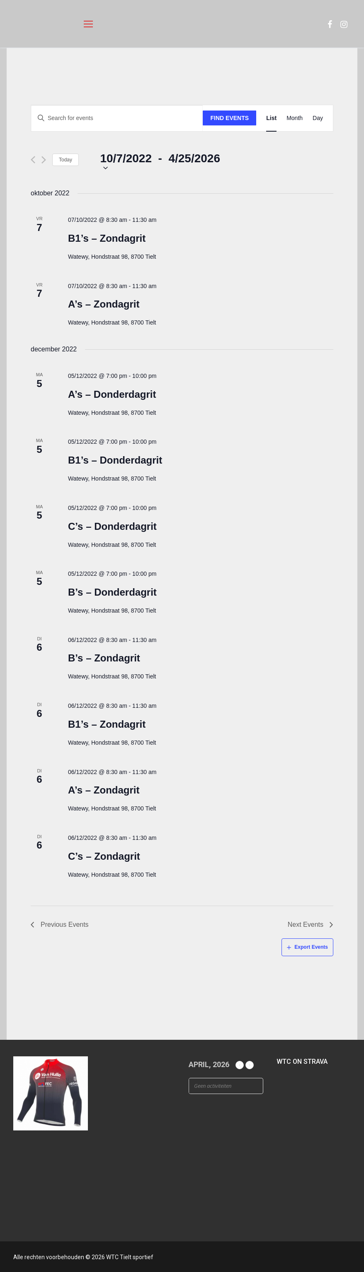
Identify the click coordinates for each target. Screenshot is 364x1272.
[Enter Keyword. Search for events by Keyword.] (117, 118)
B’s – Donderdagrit (112, 592)
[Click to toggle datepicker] (160, 160)
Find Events (230, 118)
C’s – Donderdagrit (112, 526)
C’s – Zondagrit (104, 856)
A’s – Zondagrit (103, 304)
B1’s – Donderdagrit (115, 460)
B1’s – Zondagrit (107, 238)
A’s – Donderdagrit (112, 394)
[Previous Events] (33, 160)
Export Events (311, 947)
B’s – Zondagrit (104, 658)
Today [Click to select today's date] (65, 160)
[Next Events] (43, 160)
